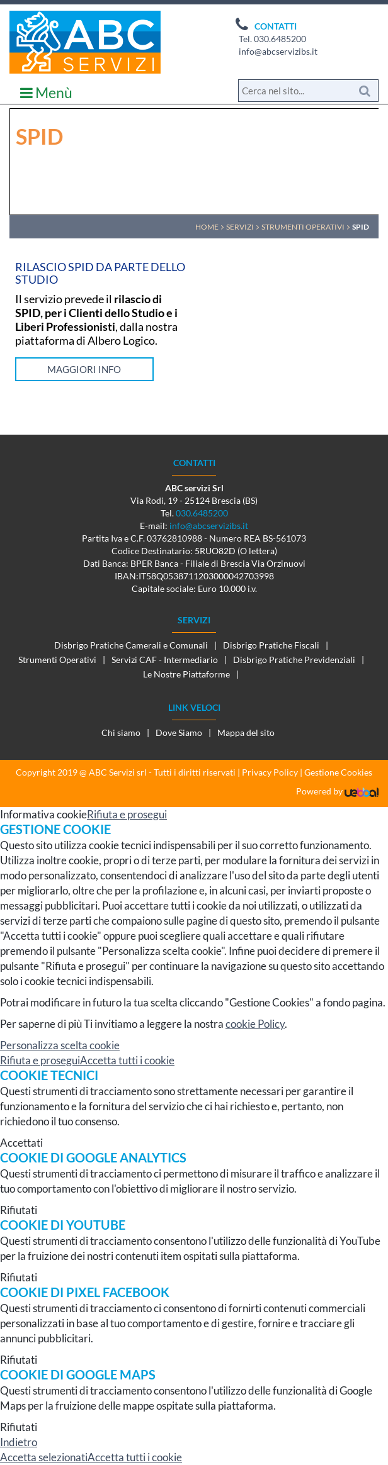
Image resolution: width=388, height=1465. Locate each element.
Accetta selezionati (44, 1457)
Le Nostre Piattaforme (186, 674)
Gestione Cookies (338, 772)
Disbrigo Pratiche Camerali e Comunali (131, 645)
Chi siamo (120, 732)
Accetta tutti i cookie (127, 1060)
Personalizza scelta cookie (60, 1045)
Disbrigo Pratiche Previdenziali (294, 659)
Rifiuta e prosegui (127, 814)
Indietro (18, 1442)
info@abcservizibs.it (278, 51)
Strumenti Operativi (57, 659)
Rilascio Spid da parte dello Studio (100, 273)
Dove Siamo (179, 732)
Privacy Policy (270, 772)
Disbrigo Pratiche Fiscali (271, 645)
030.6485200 (280, 38)
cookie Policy (255, 1023)
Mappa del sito (246, 732)
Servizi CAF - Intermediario (164, 659)
